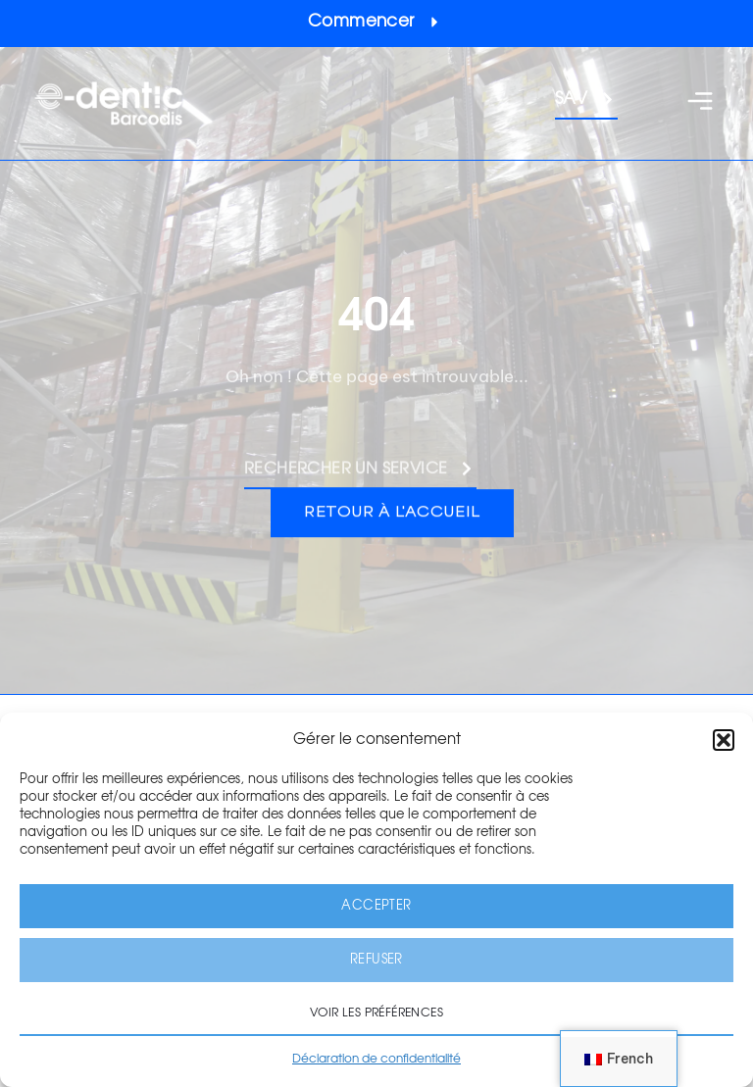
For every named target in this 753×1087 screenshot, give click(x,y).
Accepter (376, 906)
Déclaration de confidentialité (376, 1058)
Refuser (376, 960)
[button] (723, 740)
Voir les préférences (376, 1012)
